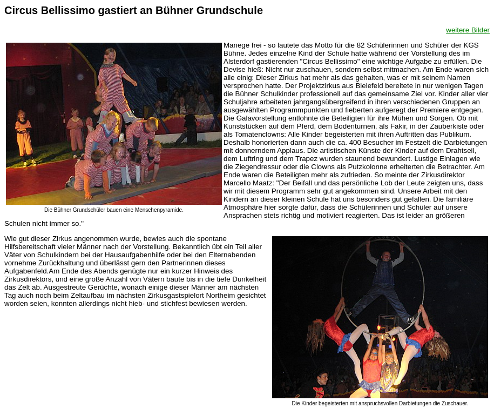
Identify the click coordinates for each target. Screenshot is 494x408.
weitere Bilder (468, 30)
